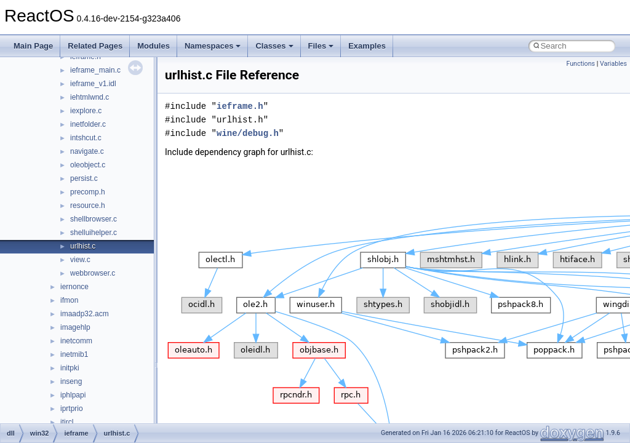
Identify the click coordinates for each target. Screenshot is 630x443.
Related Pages (95, 45)
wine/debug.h (248, 133)
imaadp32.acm (84, 313)
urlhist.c (82, 246)
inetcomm (76, 341)
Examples (367, 45)
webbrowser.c (92, 273)
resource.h (87, 205)
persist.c (84, 178)
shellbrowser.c (93, 219)
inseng (71, 381)
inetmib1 (74, 354)
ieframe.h (240, 106)
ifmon (69, 300)
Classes (274, 45)
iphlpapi (73, 395)
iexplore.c (86, 110)
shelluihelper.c (93, 232)
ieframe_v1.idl (93, 83)
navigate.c (87, 151)
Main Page (33, 45)
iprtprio (71, 408)
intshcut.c (86, 138)
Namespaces (213, 45)
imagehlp (75, 327)
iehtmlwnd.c (89, 97)
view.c (80, 259)
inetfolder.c (88, 124)
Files (321, 45)
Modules (153, 45)
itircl (66, 422)
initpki (69, 368)
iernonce (74, 286)
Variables (613, 64)
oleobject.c (87, 165)
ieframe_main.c (95, 70)
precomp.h (87, 192)
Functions (580, 64)
